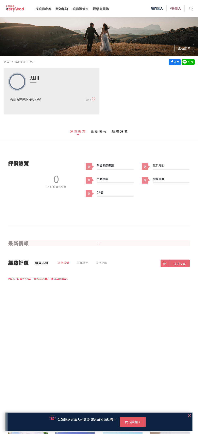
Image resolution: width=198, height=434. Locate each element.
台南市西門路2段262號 (25, 99)
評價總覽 (77, 131)
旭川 (32, 62)
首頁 (6, 62)
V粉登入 (175, 8)
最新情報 (99, 131)
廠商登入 (157, 8)
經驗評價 (120, 131)
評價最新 (63, 262)
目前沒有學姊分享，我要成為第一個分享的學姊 (38, 279)
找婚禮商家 (43, 8)
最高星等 (82, 262)
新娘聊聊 (61, 8)
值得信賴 (101, 262)
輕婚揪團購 (101, 8)
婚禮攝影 (19, 62)
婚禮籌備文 (80, 8)
